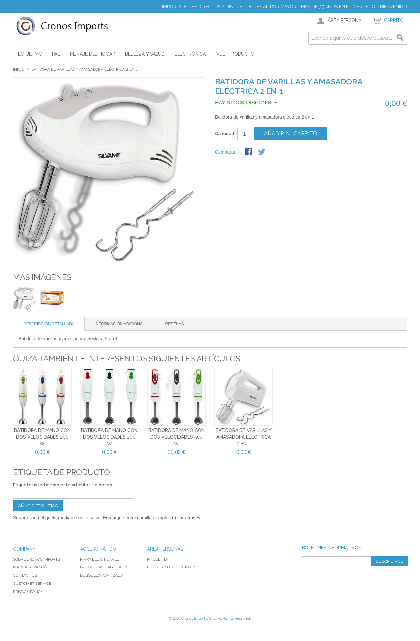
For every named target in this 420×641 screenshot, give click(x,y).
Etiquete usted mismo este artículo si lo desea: (63, 484)
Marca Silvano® (30, 567)
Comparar (225, 152)
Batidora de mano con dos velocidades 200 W (42, 437)
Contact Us (25, 575)
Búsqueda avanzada (101, 575)
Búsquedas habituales (104, 567)
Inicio (18, 69)
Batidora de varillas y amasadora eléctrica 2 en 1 (244, 437)
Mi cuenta (157, 559)
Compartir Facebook (249, 152)
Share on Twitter (262, 152)
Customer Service (32, 583)
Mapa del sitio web (99, 559)
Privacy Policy (28, 591)
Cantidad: (225, 133)
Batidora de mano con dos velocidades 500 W (176, 437)
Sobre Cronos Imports (36, 559)
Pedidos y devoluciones (171, 567)
